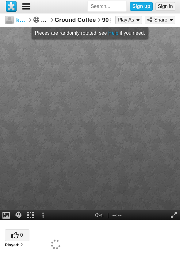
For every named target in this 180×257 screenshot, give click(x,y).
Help (113, 33)
